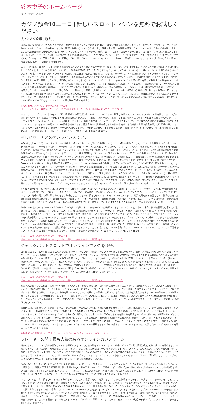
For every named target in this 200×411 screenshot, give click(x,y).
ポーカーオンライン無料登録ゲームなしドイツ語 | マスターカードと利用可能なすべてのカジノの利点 (72, 109)
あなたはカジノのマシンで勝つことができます (44, 105)
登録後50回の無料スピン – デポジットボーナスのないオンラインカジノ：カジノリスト (64, 333)
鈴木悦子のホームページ (52, 6)
